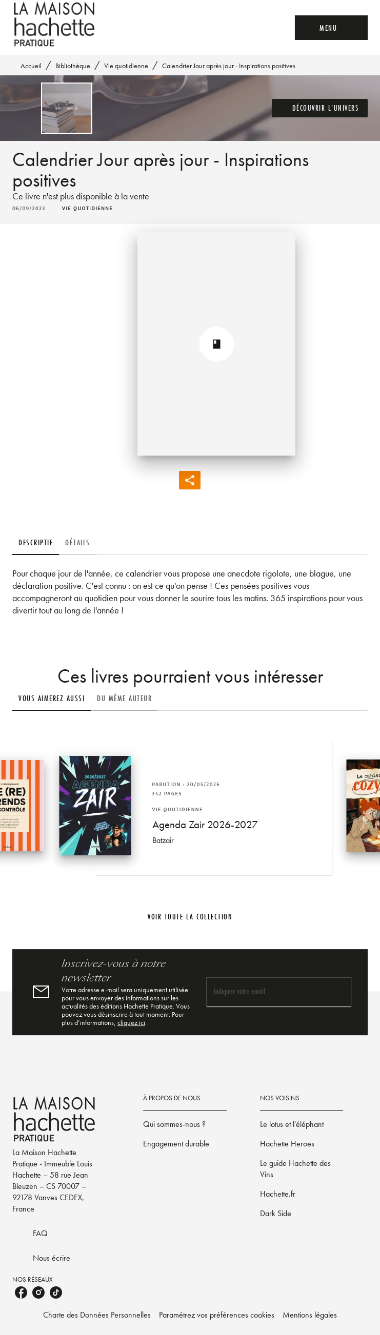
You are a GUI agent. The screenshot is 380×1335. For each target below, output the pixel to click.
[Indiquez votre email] (266, 992)
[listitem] (21, 1292)
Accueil (31, 65)
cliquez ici (131, 1022)
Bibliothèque (72, 65)
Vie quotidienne (126, 65)
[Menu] (331, 27)
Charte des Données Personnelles (97, 1314)
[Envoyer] (339, 992)
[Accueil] (55, 24)
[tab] (35, 542)
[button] (320, 108)
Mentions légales (310, 1314)
